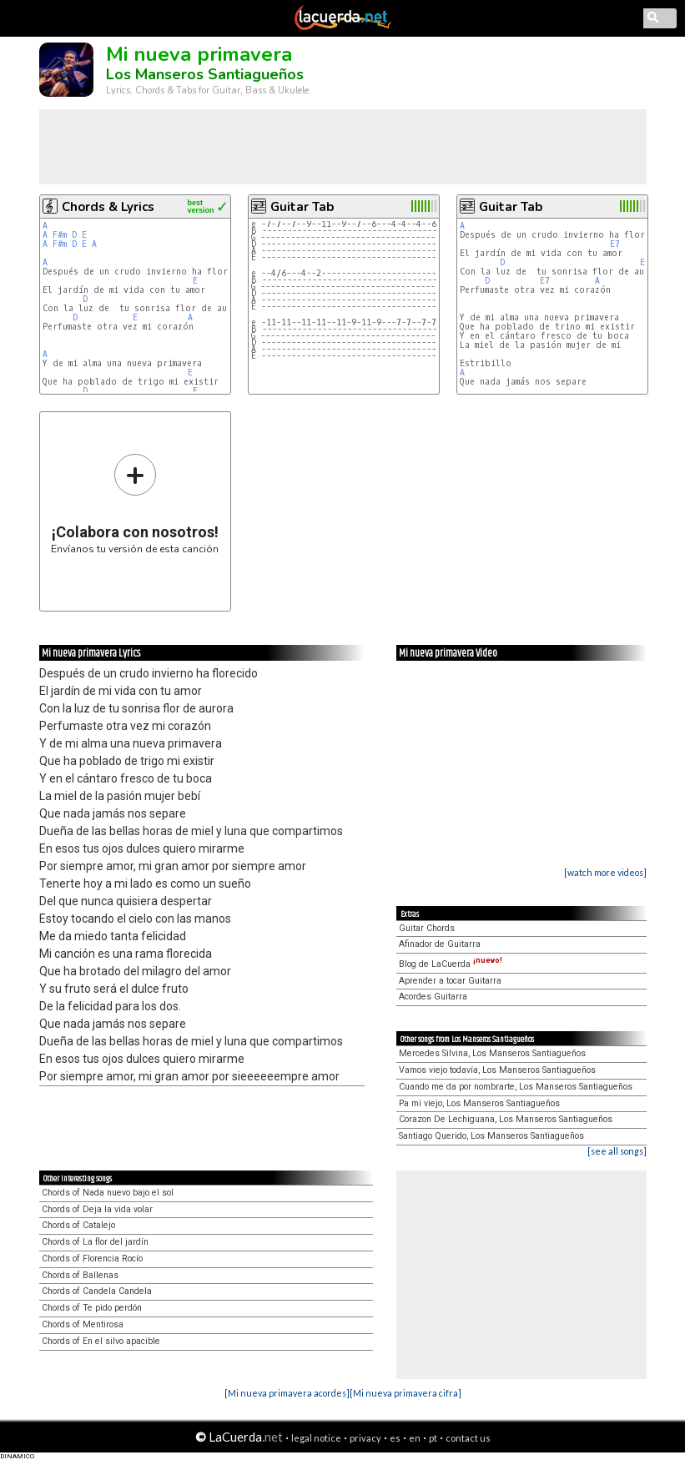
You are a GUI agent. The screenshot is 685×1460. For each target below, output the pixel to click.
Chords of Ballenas (80, 1275)
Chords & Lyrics (108, 207)
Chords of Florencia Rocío (92, 1258)
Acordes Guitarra (433, 996)
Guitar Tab (302, 207)
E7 (615, 244)
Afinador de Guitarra (440, 944)
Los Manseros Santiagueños (205, 74)
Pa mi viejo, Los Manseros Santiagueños (479, 1103)
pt (433, 1437)
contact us (468, 1437)
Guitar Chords (427, 928)
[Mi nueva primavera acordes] (287, 1392)
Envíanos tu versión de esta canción (135, 503)
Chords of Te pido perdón (92, 1307)
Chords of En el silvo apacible (101, 1341)
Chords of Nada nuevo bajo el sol (108, 1192)
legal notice (316, 1437)
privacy (365, 1437)
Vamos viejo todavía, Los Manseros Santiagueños (497, 1070)
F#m (60, 234)
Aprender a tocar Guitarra (450, 980)
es (395, 1437)
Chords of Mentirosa (82, 1324)
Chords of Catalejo (78, 1225)
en (415, 1437)
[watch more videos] (605, 872)
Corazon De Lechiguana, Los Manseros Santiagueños (505, 1119)
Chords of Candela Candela (97, 1291)
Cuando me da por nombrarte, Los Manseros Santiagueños (515, 1086)
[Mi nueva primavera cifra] (405, 1392)
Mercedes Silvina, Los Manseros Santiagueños (492, 1053)
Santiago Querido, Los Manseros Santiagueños (491, 1135)
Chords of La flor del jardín (95, 1241)
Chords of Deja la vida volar (97, 1209)
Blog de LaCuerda (450, 964)
